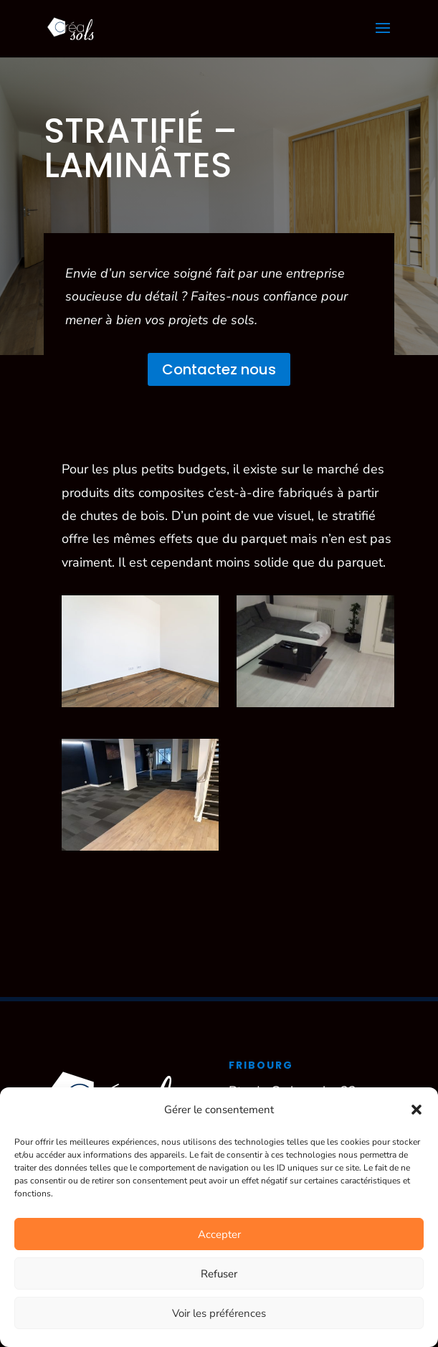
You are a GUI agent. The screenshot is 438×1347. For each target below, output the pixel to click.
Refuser (219, 1274)
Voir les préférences (219, 1313)
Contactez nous (219, 369)
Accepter (219, 1234)
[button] (416, 1109)
